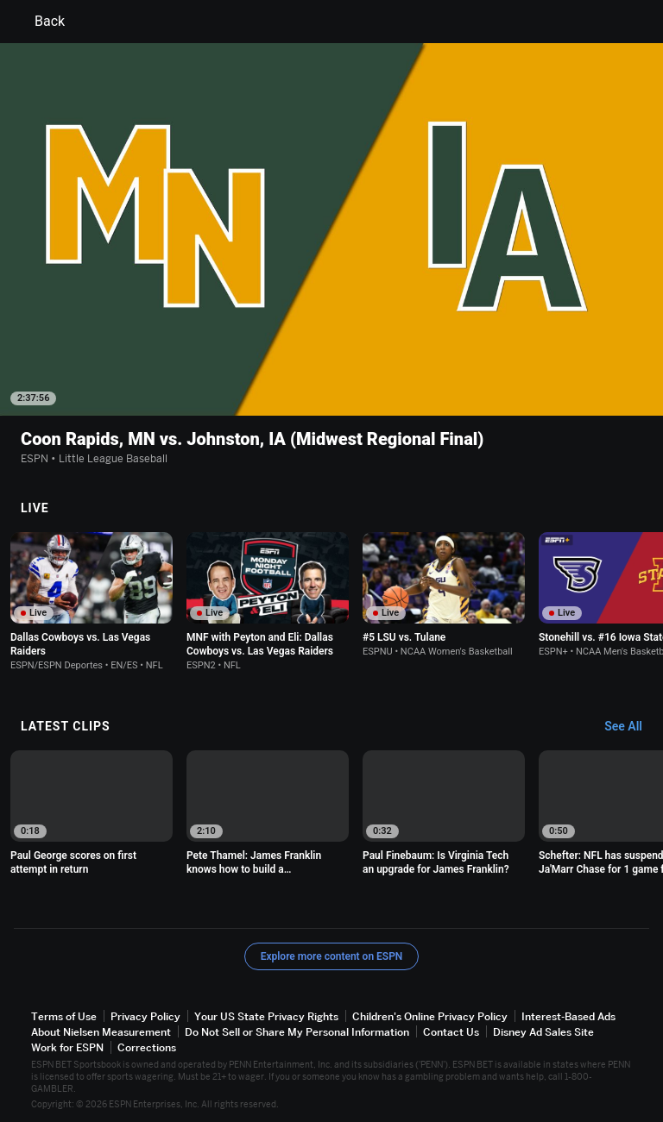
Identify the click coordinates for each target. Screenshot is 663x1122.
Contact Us (451, 1031)
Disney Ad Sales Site (543, 1031)
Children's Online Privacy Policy (430, 1016)
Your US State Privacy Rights (266, 1016)
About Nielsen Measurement (101, 1031)
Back (39, 21)
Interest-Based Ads (568, 1016)
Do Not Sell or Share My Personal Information (297, 1031)
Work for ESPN (67, 1047)
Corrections (146, 1047)
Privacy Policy (145, 1016)
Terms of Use (64, 1016)
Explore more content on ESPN (332, 956)
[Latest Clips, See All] (631, 727)
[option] (91, 601)
